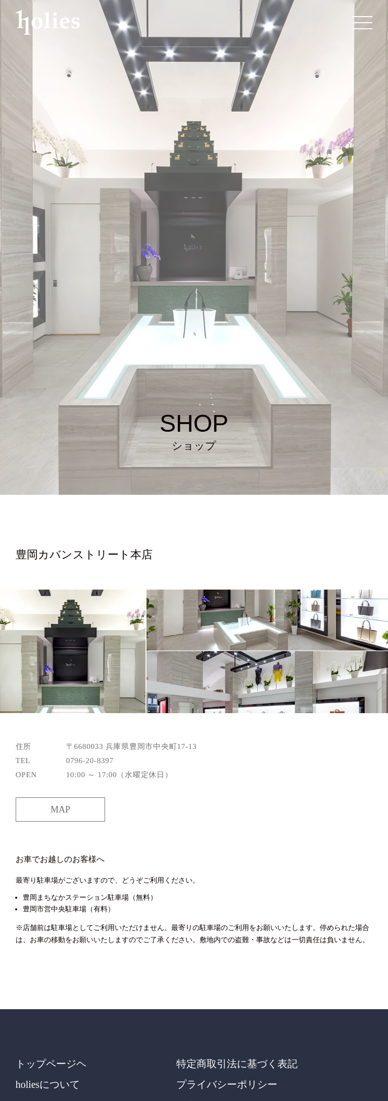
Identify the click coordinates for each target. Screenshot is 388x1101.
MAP (60, 809)
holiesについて (48, 1084)
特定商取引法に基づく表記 (237, 1063)
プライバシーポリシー (226, 1084)
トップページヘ (51, 1063)
